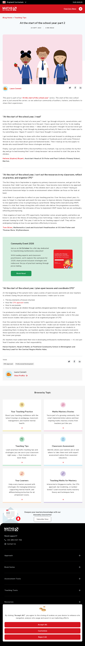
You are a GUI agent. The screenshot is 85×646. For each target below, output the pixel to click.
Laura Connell (15, 88)
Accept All (42, 624)
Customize (42, 631)
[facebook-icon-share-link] (75, 87)
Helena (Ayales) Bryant (13, 158)
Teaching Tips (20, 17)
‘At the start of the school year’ (35, 98)
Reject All (42, 637)
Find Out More (70, 9)
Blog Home (7, 17)
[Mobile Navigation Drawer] (80, 9)
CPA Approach (8, 364)
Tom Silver (7, 227)
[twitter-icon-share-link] (70, 87)
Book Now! (21, 273)
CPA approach (18, 302)
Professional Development (24, 364)
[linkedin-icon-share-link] (80, 87)
